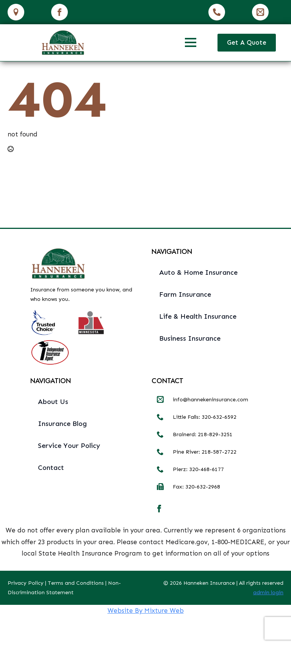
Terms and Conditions (76, 583)
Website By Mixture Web (146, 610)
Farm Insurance (185, 294)
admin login (268, 592)
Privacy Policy (26, 583)
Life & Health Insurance (197, 316)
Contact (51, 467)
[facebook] (159, 508)
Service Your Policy (69, 445)
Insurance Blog (62, 424)
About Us (53, 402)
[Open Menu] (190, 42)
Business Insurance (190, 338)
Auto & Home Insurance (198, 272)
